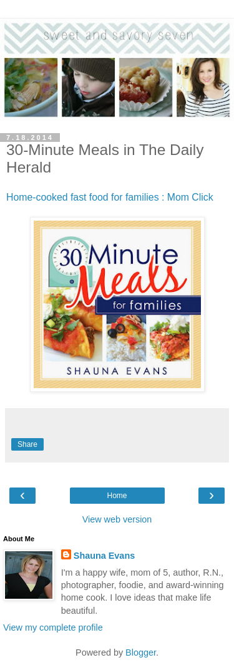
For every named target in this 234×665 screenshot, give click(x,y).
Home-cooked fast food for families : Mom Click (109, 197)
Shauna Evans (104, 556)
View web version (117, 519)
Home (117, 495)
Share (27, 444)
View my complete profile (53, 627)
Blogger (140, 653)
